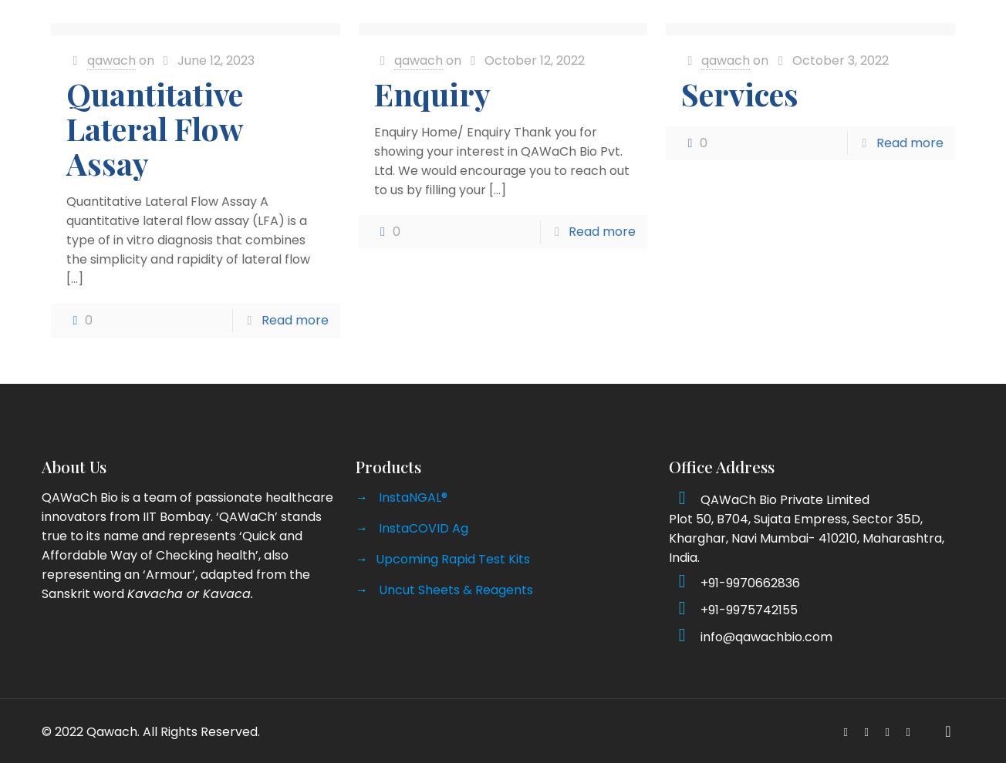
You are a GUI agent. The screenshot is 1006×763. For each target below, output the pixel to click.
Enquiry (432, 93)
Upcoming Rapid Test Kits (453, 559)
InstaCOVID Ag (423, 528)
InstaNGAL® (413, 497)
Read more (295, 320)
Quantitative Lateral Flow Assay (154, 128)
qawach (111, 60)
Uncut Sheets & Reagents (456, 590)
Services (739, 93)
